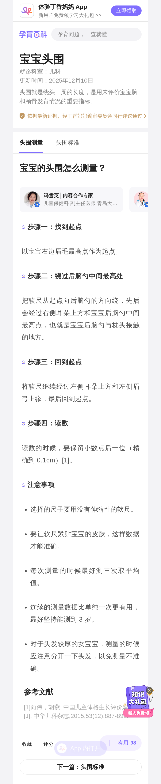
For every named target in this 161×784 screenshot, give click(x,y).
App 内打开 (85, 735)
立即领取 (126, 10)
